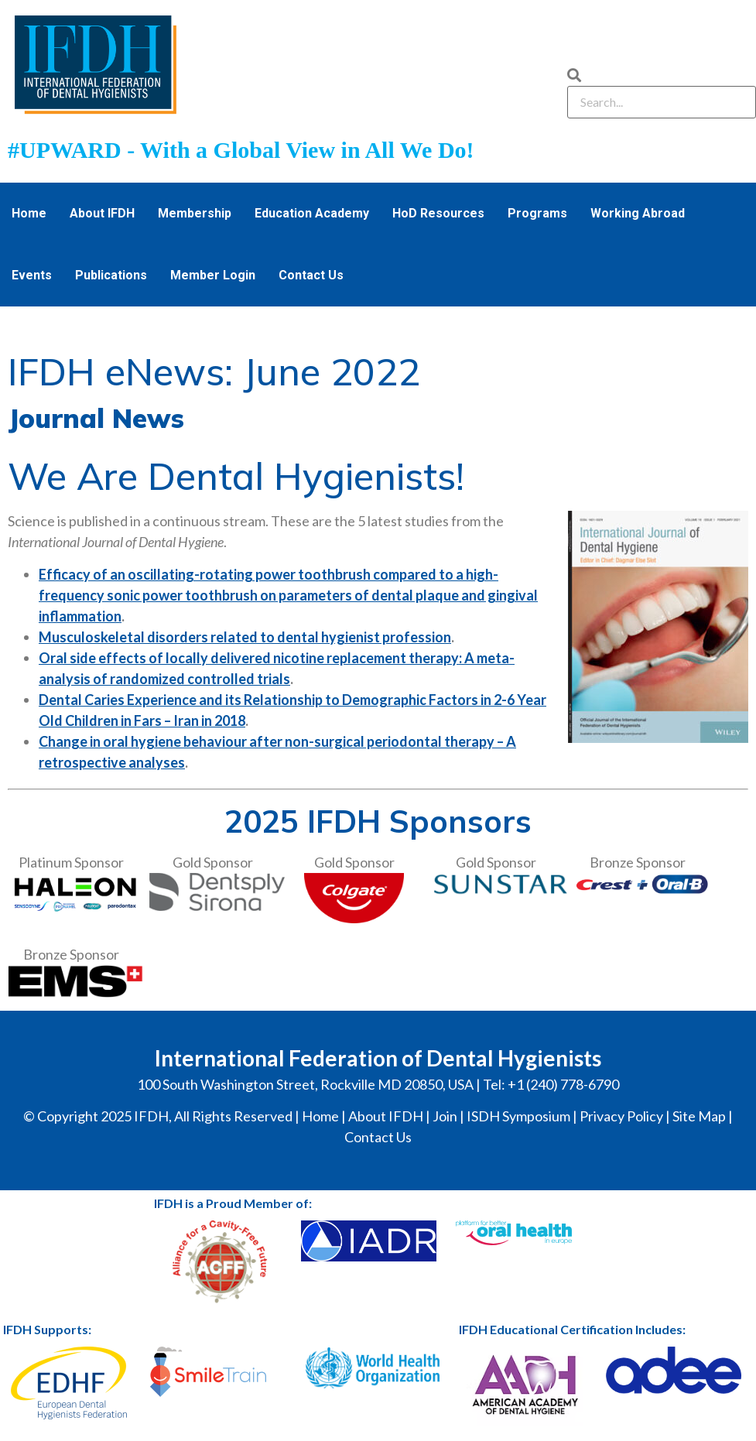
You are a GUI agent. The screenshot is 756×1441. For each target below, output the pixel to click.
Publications (111, 275)
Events (32, 275)
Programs (537, 213)
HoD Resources (438, 213)
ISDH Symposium (518, 1115)
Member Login (212, 275)
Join (445, 1115)
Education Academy (312, 213)
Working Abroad (637, 213)
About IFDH (102, 213)
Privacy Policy (621, 1115)
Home (29, 213)
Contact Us (311, 275)
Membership (194, 213)
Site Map (699, 1115)
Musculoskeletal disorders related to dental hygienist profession (245, 636)
